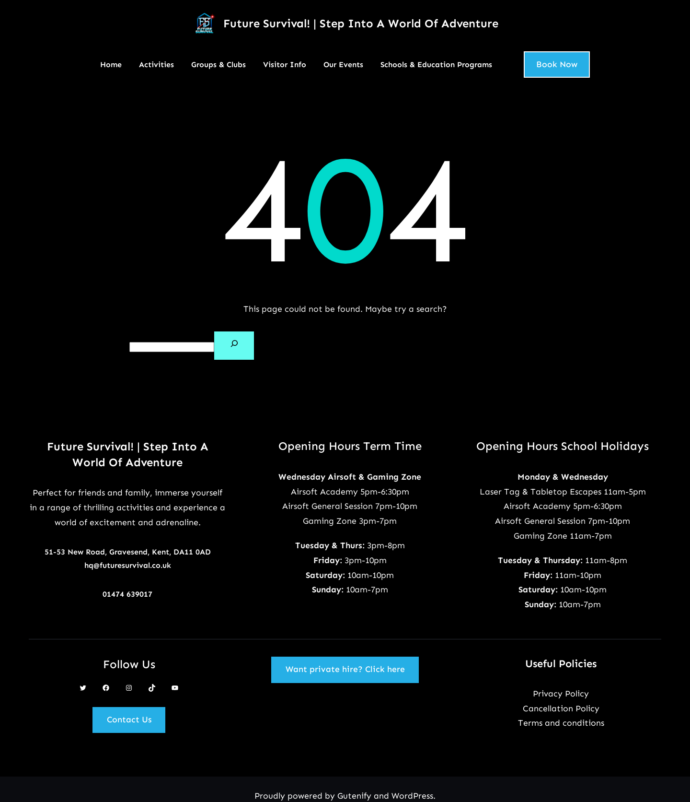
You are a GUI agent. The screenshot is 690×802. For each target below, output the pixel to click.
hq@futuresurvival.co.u (125, 565)
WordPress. (413, 795)
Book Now (556, 64)
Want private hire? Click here (345, 669)
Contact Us (129, 719)
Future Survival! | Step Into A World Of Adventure (360, 23)
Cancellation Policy (561, 708)
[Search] (234, 345)
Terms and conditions (561, 723)
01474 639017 (127, 594)
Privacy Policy (561, 693)
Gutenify (355, 795)
